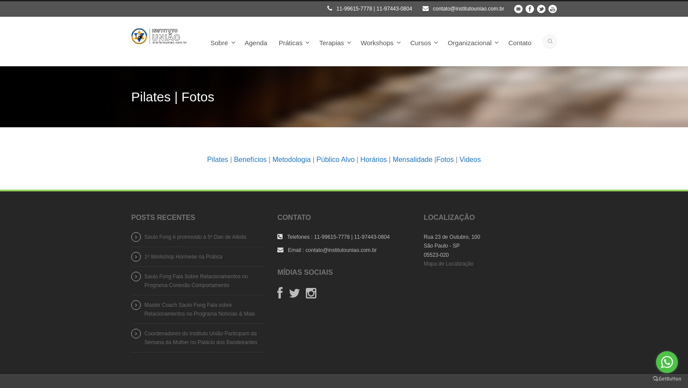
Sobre (219, 43)
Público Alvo (335, 159)
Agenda (256, 43)
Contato (519, 43)
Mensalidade (413, 159)
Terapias (331, 43)
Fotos (445, 159)
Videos (470, 159)
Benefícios (250, 159)
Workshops (377, 43)
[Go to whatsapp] (667, 362)
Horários (373, 159)
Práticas (290, 43)
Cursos (420, 43)
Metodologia (291, 159)
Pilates (217, 159)
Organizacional (469, 43)
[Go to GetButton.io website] (667, 379)
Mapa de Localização (448, 264)
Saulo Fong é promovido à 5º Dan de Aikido (195, 237)
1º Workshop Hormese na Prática (183, 257)
